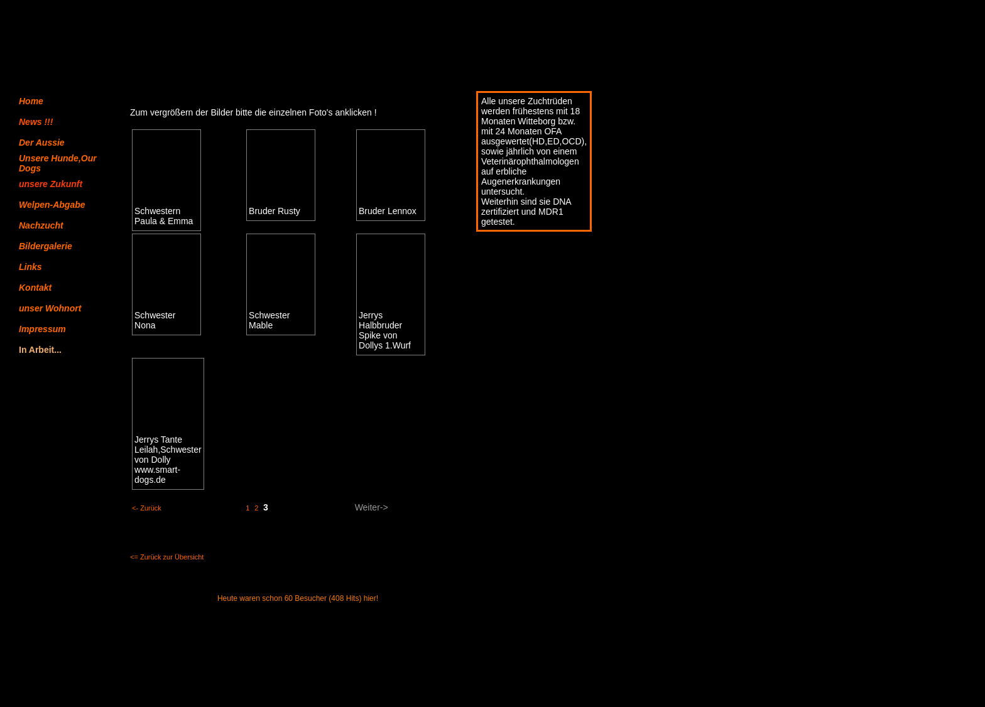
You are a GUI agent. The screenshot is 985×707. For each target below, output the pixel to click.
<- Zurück (146, 508)
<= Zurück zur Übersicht (167, 557)
